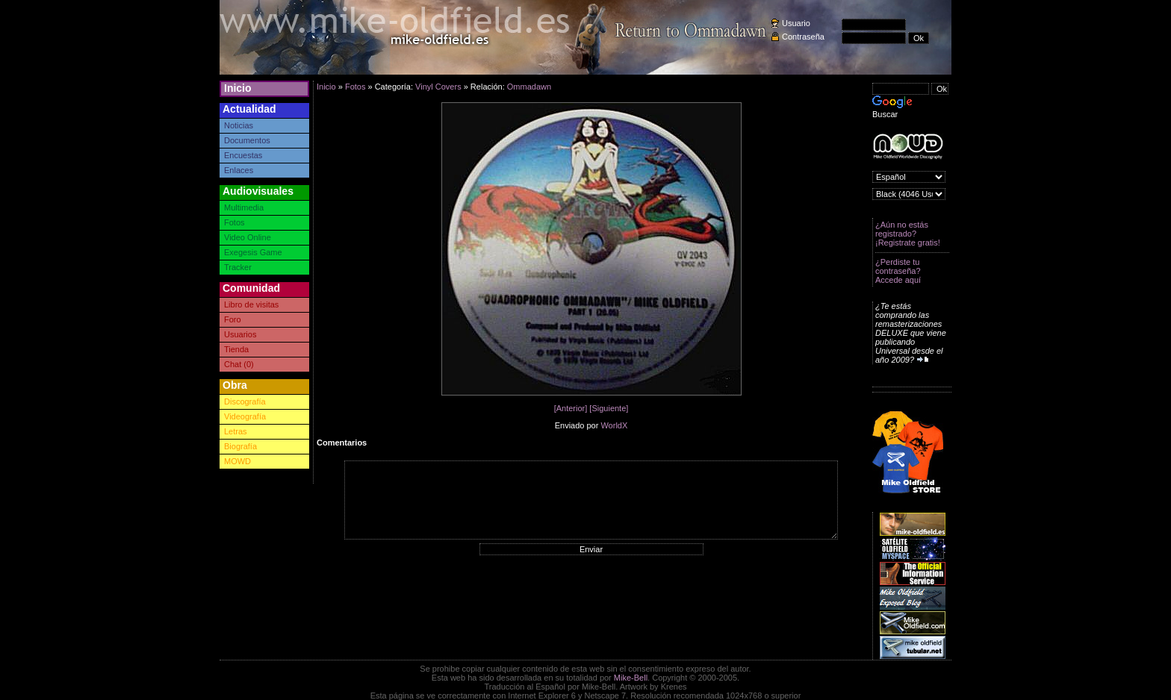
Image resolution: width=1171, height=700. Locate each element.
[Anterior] (571, 408)
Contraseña (803, 36)
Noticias (238, 125)
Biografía (240, 446)
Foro (232, 319)
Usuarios (240, 334)
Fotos (234, 222)
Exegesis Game (253, 252)
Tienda (236, 349)
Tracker (238, 267)
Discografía (245, 401)
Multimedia (244, 207)
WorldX (613, 425)
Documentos (247, 140)
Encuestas (243, 155)
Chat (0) (239, 364)
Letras (235, 431)
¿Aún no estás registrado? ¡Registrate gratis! (907, 233)
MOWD (237, 461)
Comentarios (342, 442)
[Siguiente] (608, 408)
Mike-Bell (630, 677)
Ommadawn (529, 86)
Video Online (247, 237)
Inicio (238, 88)
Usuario (796, 23)
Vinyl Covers (438, 86)
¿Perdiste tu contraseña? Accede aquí (898, 270)
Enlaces (238, 170)
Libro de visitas (251, 304)
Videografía (245, 416)
